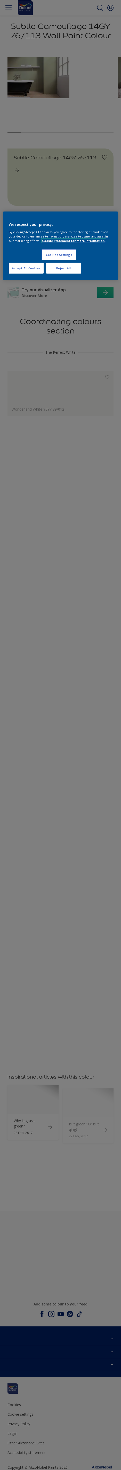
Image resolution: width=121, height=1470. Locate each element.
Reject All (63, 268)
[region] (60, 246)
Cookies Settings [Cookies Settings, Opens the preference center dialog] (59, 255)
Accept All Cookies (26, 268)
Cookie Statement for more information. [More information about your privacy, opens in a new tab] (74, 241)
